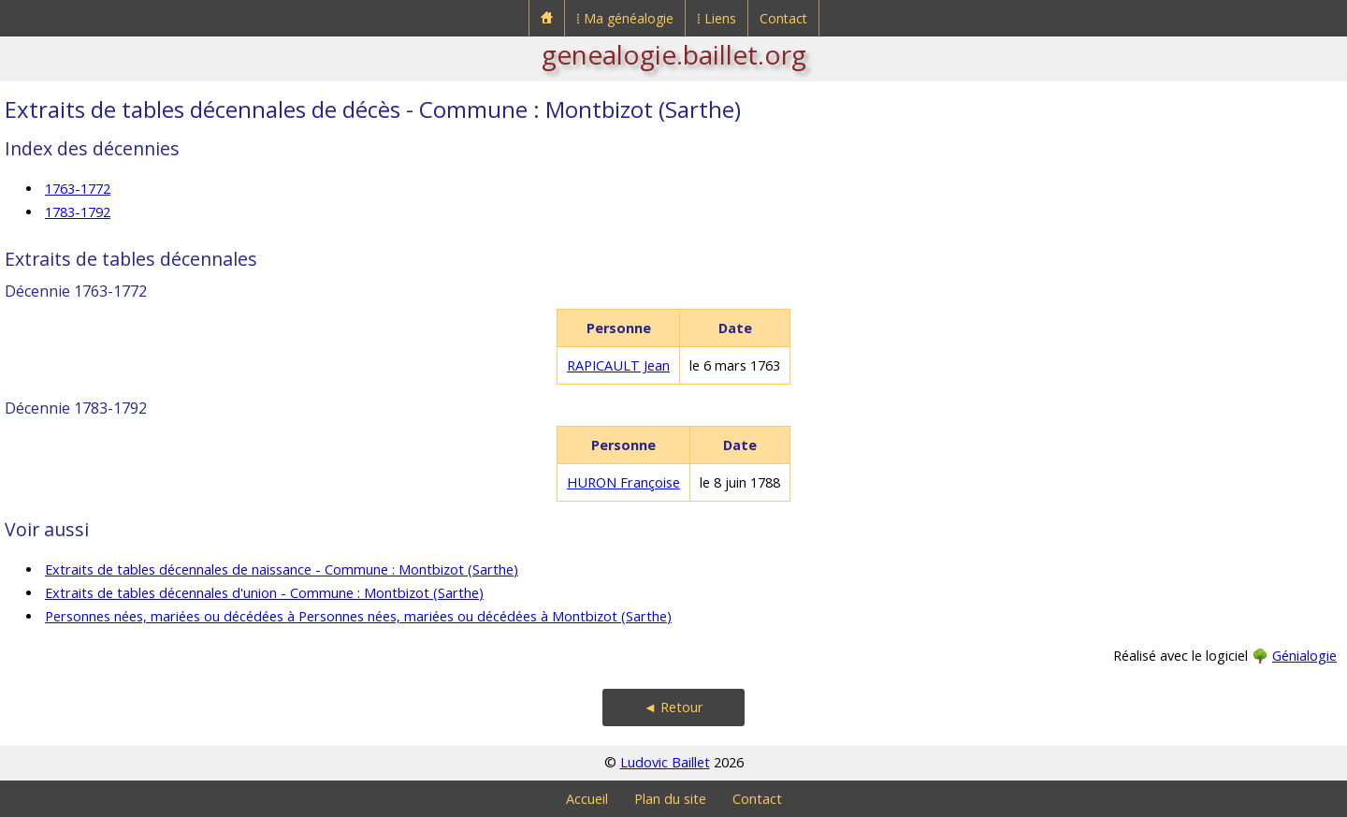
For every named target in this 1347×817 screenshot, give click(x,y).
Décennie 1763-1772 (76, 291)
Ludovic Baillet (665, 762)
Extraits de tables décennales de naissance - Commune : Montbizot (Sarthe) (281, 569)
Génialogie (1304, 655)
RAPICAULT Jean (618, 365)
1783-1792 (77, 212)
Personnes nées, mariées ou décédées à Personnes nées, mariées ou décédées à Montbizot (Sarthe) (358, 616)
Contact (783, 18)
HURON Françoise (623, 482)
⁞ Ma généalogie (625, 18)
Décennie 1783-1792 (76, 408)
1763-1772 (77, 188)
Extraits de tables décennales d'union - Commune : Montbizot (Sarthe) (264, 593)
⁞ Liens (716, 18)
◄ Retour (673, 707)
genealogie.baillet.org (674, 54)
